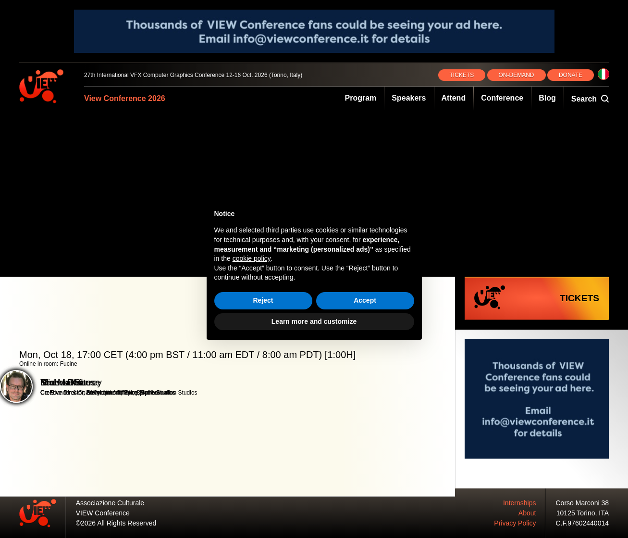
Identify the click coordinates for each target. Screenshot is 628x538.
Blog (547, 98)
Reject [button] (263, 300)
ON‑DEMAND (516, 75)
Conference (502, 98)
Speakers (409, 98)
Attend (454, 98)
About (527, 513)
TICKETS (462, 75)
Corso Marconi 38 (582, 503)
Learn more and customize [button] (314, 321)
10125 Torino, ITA (582, 513)
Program (361, 98)
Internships (519, 503)
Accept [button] (365, 300)
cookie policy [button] (252, 258)
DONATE (570, 75)
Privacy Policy (515, 523)
